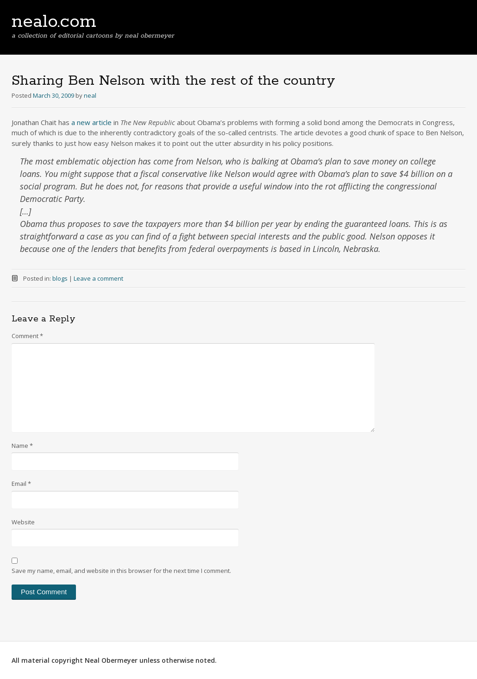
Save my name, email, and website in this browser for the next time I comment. (121, 570)
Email (21, 483)
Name (22, 445)
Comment (27, 336)
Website (23, 522)
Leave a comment (98, 278)
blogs (60, 278)
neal (90, 95)
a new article (91, 122)
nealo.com (54, 21)
